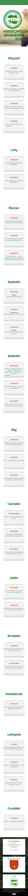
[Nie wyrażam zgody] (26, 892)
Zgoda (14, 894)
